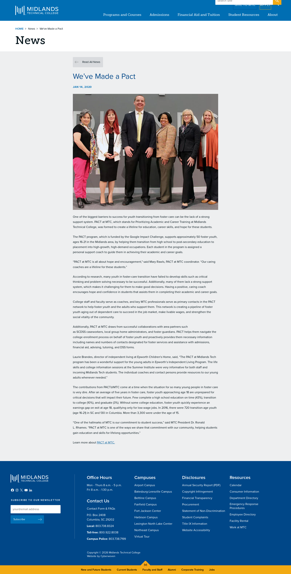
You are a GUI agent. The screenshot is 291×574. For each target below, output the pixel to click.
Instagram (16, 490)
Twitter (21, 490)
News (31, 28)
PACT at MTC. (106, 442)
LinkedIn (30, 490)
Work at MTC (238, 527)
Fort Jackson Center (147, 511)
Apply (263, 3)
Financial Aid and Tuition (199, 15)
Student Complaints (195, 517)
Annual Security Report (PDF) (201, 485)
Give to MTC (240, 3)
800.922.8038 (108, 532)
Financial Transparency (197, 498)
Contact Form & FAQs (101, 509)
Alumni (172, 569)
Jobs (212, 569)
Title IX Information (194, 524)
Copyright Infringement (197, 492)
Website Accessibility (196, 530)
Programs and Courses (122, 15)
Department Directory (244, 498)
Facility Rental (239, 521)
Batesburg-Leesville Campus (153, 492)
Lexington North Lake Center (153, 524)
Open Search (276, 3)
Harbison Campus (146, 517)
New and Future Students (96, 569)
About (273, 15)
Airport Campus (144, 485)
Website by (101, 556)
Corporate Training (192, 569)
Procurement (190, 504)
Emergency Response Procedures (244, 506)
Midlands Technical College (36, 10)
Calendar (236, 485)
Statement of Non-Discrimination (203, 511)
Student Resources (243, 15)
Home (19, 28)
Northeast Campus (146, 530)
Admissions (159, 15)
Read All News (91, 62)
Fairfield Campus (145, 504)
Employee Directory (243, 514)
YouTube (26, 490)
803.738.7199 (117, 539)
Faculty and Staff (152, 569)
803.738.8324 (104, 526)
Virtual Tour (141, 536)
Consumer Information (244, 492)
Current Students (127, 569)
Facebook (12, 490)
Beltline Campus (145, 498)
